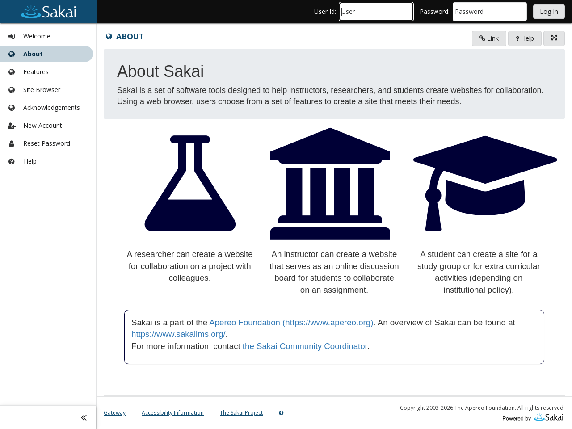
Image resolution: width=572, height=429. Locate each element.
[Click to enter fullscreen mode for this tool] (554, 38)
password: (435, 11)
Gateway (115, 412)
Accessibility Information (173, 412)
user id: (325, 11)
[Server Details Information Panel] (282, 413)
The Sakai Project (241, 412)
